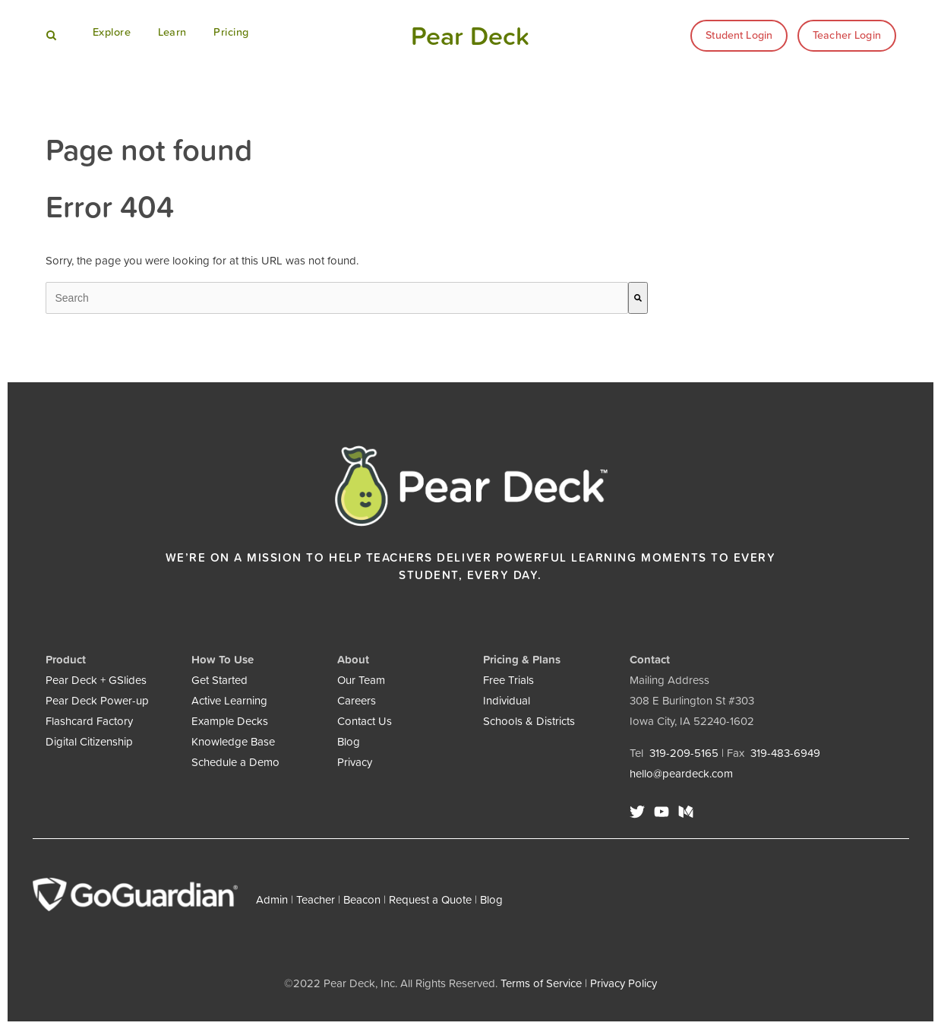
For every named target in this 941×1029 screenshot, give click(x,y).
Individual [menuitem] (506, 700)
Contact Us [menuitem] (364, 721)
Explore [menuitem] (112, 32)
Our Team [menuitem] (361, 680)
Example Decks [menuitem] (229, 721)
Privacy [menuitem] (354, 762)
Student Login (739, 35)
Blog (491, 899)
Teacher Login (847, 35)
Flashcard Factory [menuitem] (89, 721)
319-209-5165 (683, 752)
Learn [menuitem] (172, 32)
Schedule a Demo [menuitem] (235, 762)
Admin (272, 899)
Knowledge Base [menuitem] (233, 741)
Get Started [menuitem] (219, 680)
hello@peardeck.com (681, 773)
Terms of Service (541, 983)
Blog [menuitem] (348, 741)
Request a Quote (430, 899)
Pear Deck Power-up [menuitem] (97, 700)
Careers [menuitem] (356, 700)
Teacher (315, 899)
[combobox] (337, 298)
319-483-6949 (785, 752)
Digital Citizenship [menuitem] (89, 741)
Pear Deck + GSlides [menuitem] (96, 680)
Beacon (362, 899)
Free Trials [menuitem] (508, 680)
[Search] (638, 298)
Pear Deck (470, 36)
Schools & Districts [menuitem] (529, 721)
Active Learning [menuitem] (229, 700)
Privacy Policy (623, 983)
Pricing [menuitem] (230, 32)
